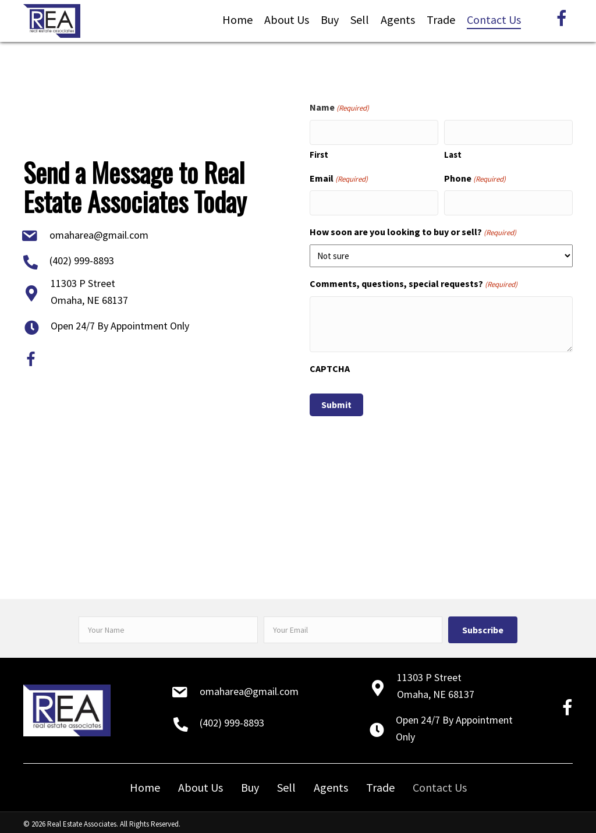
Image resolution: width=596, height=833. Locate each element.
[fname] (168, 625)
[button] (482, 625)
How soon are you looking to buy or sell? (413, 228)
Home (145, 783)
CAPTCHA (330, 364)
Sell (286, 783)
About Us (200, 783)
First (319, 152)
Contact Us (440, 783)
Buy (250, 783)
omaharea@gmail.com (98, 233)
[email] (353, 625)
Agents (331, 783)
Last (453, 152)
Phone (475, 176)
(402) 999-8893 (81, 258)
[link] (237, 20)
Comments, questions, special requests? (413, 280)
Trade (380, 783)
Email (339, 176)
